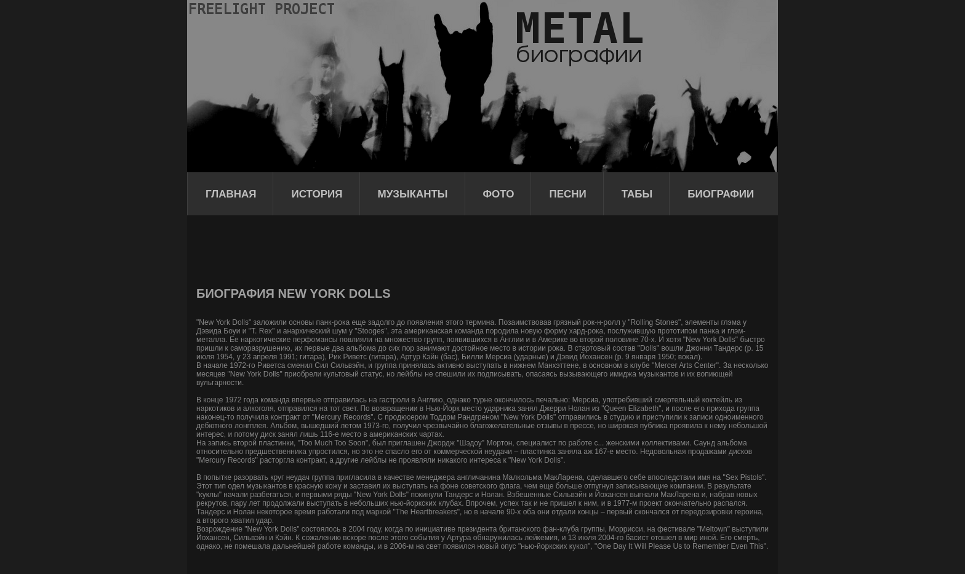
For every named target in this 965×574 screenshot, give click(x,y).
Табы (637, 194)
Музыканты (413, 194)
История (316, 194)
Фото (499, 194)
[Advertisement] (420, 249)
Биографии (720, 194)
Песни (567, 194)
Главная (231, 194)
